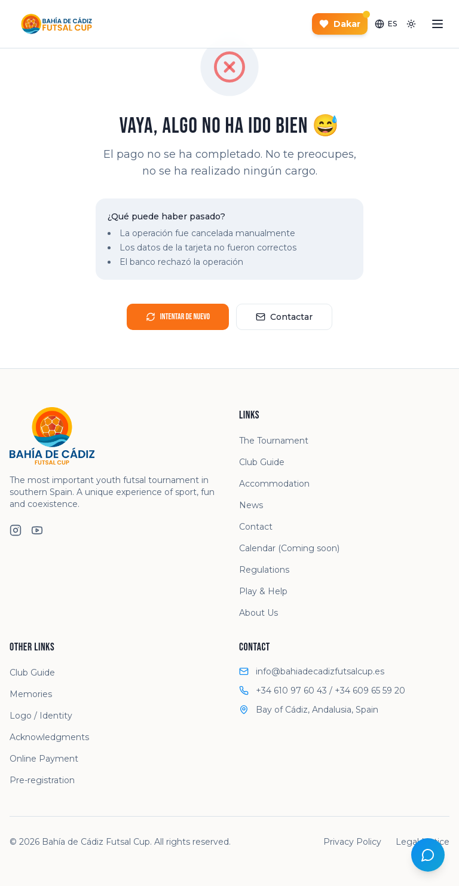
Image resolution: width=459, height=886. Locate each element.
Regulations (264, 569)
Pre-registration (42, 780)
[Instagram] (16, 530)
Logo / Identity (41, 715)
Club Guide (261, 462)
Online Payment (44, 758)
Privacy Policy (352, 841)
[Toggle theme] (411, 23)
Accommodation (274, 483)
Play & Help (263, 591)
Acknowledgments (49, 737)
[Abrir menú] (437, 24)
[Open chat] (428, 855)
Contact (256, 526)
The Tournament (273, 440)
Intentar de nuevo (178, 316)
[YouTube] (37, 530)
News (251, 505)
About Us (258, 612)
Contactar (284, 316)
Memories (31, 694)
